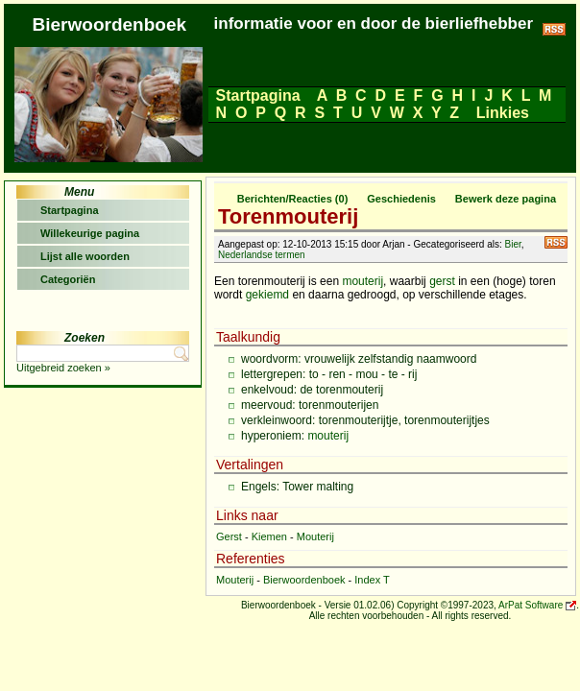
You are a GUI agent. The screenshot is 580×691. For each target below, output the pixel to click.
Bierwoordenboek (304, 579)
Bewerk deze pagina (505, 198)
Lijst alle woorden (85, 256)
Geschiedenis (401, 198)
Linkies (502, 113)
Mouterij (315, 536)
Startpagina (258, 95)
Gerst (229, 536)
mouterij (362, 281)
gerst (442, 281)
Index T (372, 579)
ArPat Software (530, 605)
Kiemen (269, 536)
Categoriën (67, 279)
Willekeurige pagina (89, 233)
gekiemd (267, 294)
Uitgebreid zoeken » (63, 367)
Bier (513, 244)
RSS (556, 242)
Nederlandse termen (261, 255)
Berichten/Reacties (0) (293, 198)
